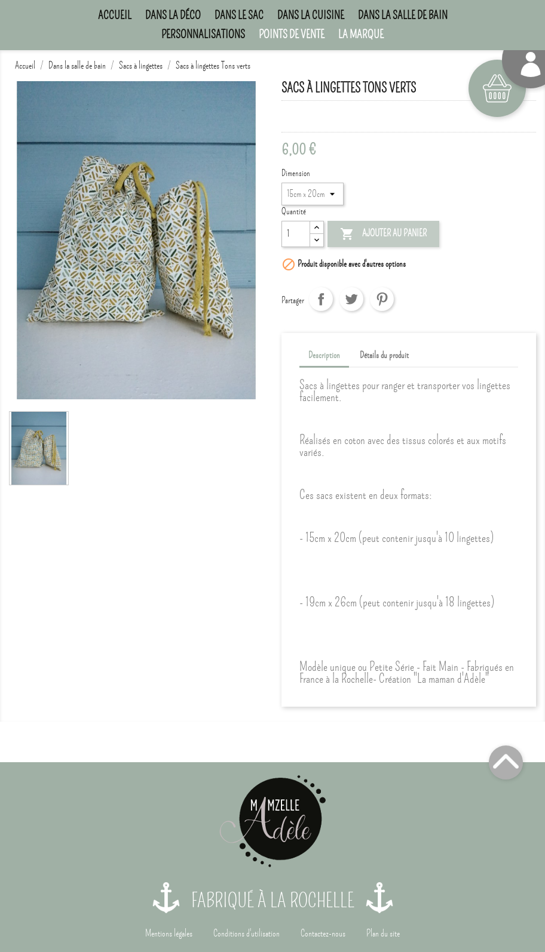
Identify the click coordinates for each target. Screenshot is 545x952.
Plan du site (383, 933)
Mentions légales (168, 933)
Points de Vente (291, 34)
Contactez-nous (323, 933)
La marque (361, 34)
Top (506, 762)
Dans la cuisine (310, 15)
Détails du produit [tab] (384, 355)
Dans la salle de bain (403, 15)
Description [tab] (324, 355)
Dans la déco (173, 15)
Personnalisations (203, 34)
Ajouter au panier (383, 234)
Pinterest (382, 299)
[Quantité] (295, 234)
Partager (321, 299)
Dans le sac (239, 15)
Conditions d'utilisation (246, 933)
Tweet (351, 299)
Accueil (114, 15)
